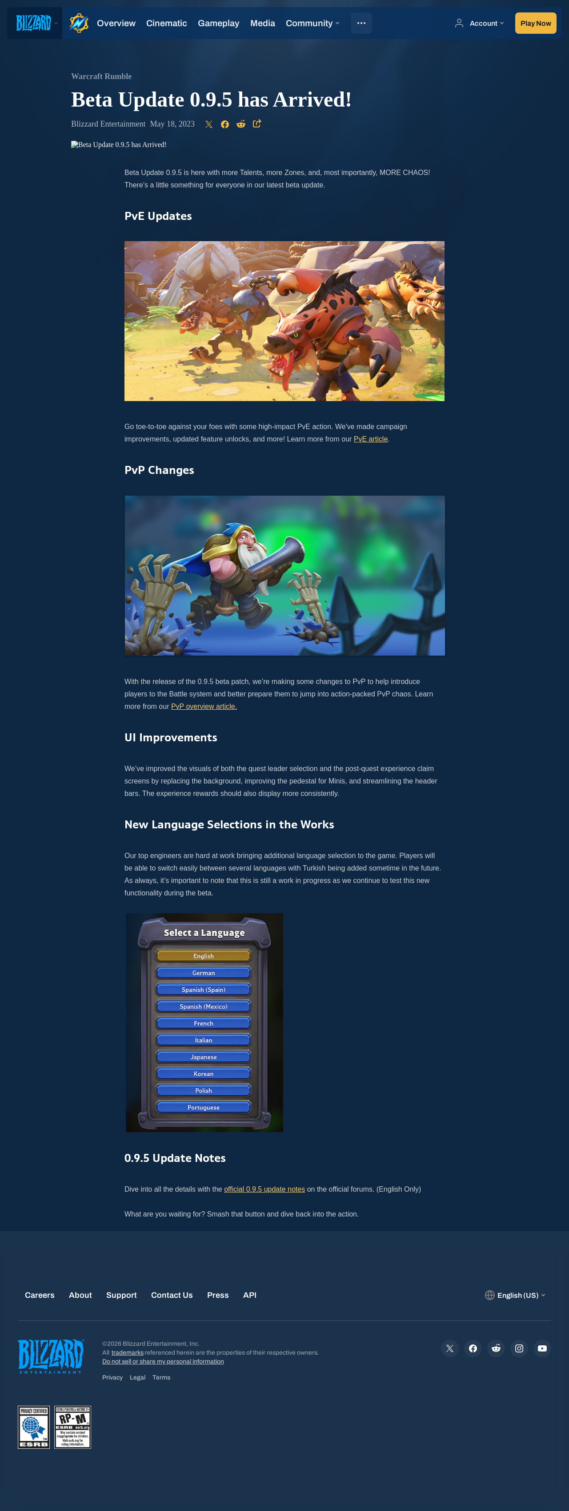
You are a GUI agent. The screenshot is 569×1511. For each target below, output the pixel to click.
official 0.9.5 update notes (264, 1189)
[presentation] (34, 23)
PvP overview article (203, 706)
